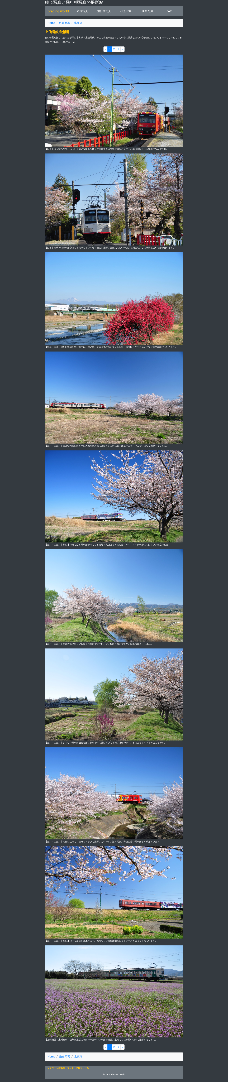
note (169, 11)
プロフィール (82, 1068)
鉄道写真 (82, 11)
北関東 (78, 23)
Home (51, 23)
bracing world (58, 11)
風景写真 (147, 11)
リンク (70, 1068)
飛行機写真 (104, 11)
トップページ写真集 (55, 1068)
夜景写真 (125, 11)
